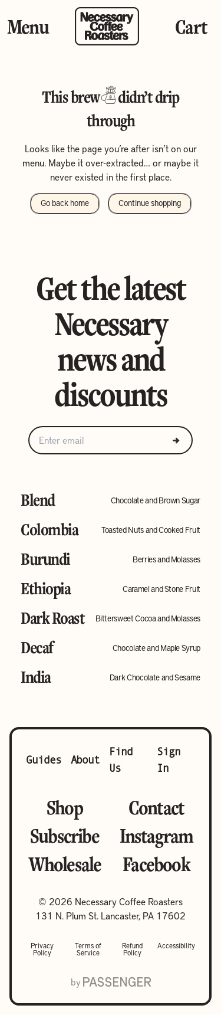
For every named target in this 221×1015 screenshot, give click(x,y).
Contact (156, 807)
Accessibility (176, 946)
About (85, 760)
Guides (43, 760)
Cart (191, 26)
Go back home (65, 202)
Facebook (156, 864)
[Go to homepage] (107, 26)
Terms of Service (88, 949)
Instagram (156, 836)
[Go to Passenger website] (117, 982)
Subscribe (64, 836)
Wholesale (64, 864)
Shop (65, 807)
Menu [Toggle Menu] (27, 26)
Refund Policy (132, 949)
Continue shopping (149, 202)
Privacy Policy (42, 949)
